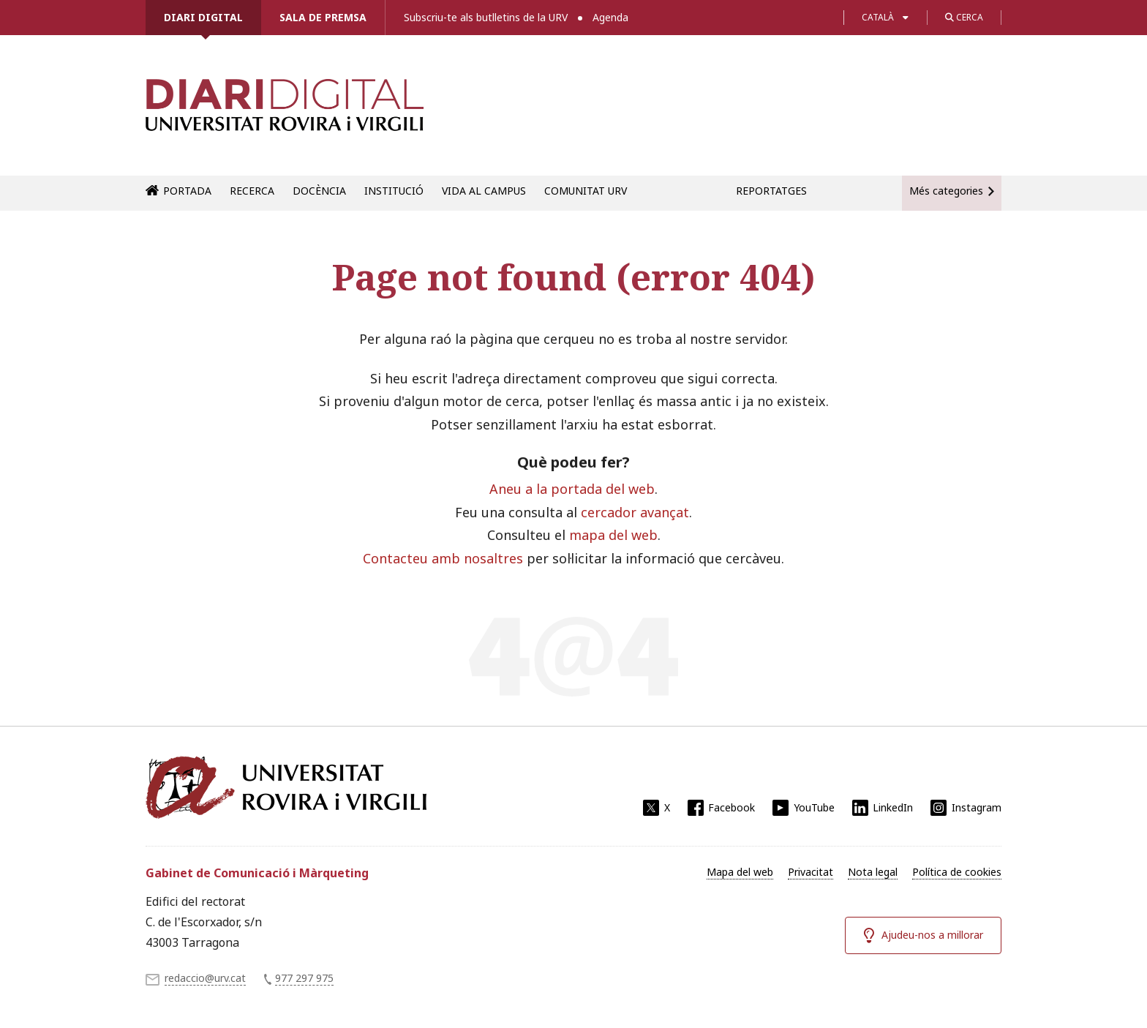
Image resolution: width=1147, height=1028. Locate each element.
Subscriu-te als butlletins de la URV (486, 17)
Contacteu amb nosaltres (443, 558)
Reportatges (771, 191)
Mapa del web (740, 872)
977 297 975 (304, 978)
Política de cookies (956, 872)
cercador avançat (635, 512)
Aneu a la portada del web (572, 489)
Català (878, 17)
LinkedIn (893, 807)
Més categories (946, 191)
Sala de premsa (322, 17)
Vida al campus (484, 191)
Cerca (964, 17)
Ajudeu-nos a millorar (932, 935)
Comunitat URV (585, 191)
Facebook (731, 807)
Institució (394, 191)
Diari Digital (203, 17)
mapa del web (613, 535)
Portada (187, 191)
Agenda (610, 17)
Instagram (976, 807)
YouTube (814, 807)
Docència (319, 191)
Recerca (252, 191)
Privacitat (810, 872)
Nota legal (873, 872)
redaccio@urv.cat (205, 978)
